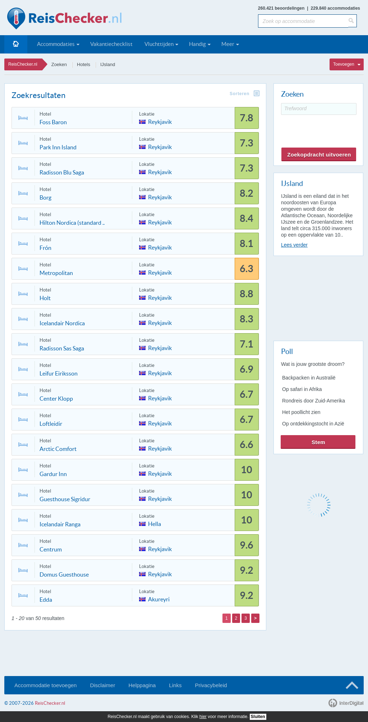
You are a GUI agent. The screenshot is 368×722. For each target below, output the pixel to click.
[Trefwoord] (318, 109)
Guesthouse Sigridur (65, 499)
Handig (197, 44)
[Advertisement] (318, 297)
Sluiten (258, 716)
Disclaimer (102, 685)
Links (175, 685)
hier (203, 716)
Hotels (83, 64)
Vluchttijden (159, 44)
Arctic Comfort (58, 449)
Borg (45, 197)
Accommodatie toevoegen (45, 685)
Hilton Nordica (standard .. (72, 222)
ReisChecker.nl (22, 64)
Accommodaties (56, 44)
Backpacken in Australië (309, 378)
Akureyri (159, 598)
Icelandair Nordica (62, 323)
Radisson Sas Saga (62, 348)
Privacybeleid (211, 685)
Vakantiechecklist (111, 44)
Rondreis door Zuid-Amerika (313, 401)
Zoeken (59, 64)
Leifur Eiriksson (59, 373)
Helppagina (142, 685)
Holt (45, 298)
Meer (227, 44)
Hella (154, 523)
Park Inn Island (58, 147)
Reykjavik (160, 121)
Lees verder (294, 245)
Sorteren (239, 93)
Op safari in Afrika (302, 389)
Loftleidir (51, 423)
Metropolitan (56, 273)
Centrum (51, 549)
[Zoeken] (352, 20)
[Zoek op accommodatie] (303, 21)
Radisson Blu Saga (62, 172)
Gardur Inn (53, 474)
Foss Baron (53, 122)
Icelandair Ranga (60, 524)
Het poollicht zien (301, 412)
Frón (45, 247)
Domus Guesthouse (64, 574)
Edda (46, 599)
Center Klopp (56, 398)
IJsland (107, 64)
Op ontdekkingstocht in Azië (313, 424)
